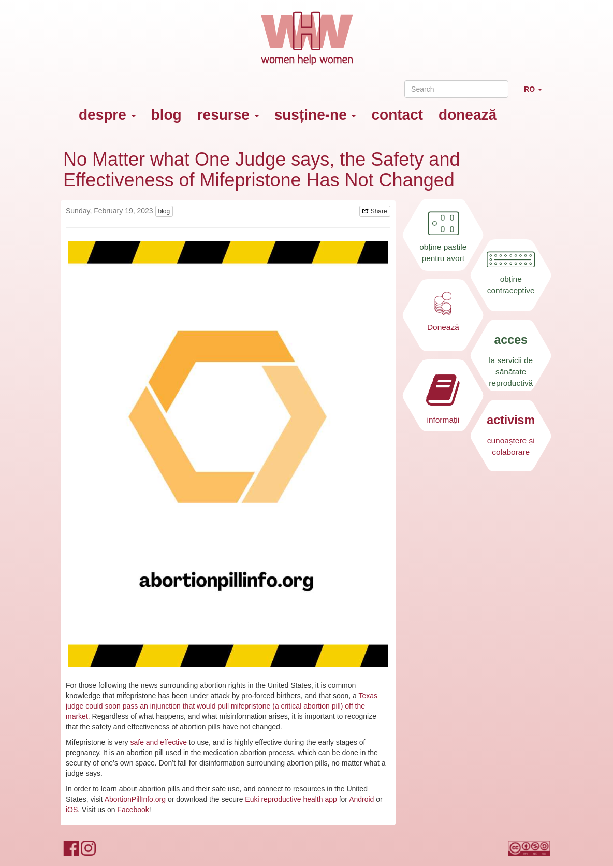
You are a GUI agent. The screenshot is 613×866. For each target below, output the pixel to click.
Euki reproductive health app (291, 799)
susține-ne (315, 115)
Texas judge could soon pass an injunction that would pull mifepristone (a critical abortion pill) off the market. (221, 705)
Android (361, 799)
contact (397, 115)
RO (537, 93)
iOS (72, 809)
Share (374, 211)
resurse (228, 115)
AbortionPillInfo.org (135, 799)
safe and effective (158, 742)
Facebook (133, 809)
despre (107, 115)
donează (468, 115)
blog (166, 115)
